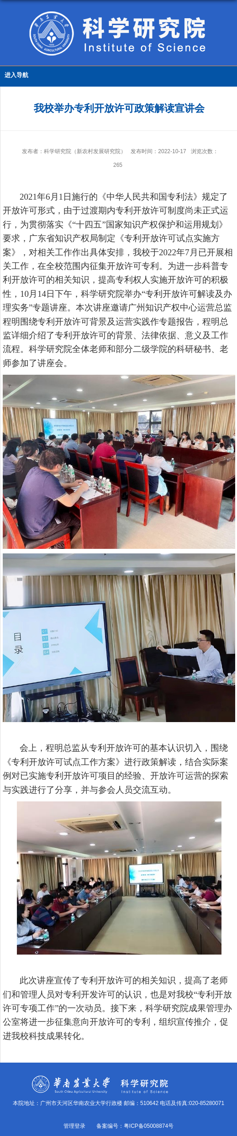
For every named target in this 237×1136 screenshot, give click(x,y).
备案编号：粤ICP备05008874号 (135, 1126)
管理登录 (74, 1126)
